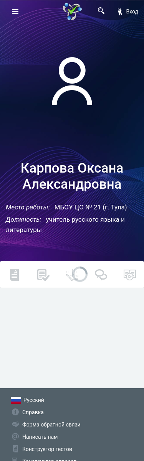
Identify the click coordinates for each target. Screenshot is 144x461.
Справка (33, 412)
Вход (127, 11)
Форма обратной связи (51, 424)
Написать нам (40, 437)
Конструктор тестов (47, 449)
